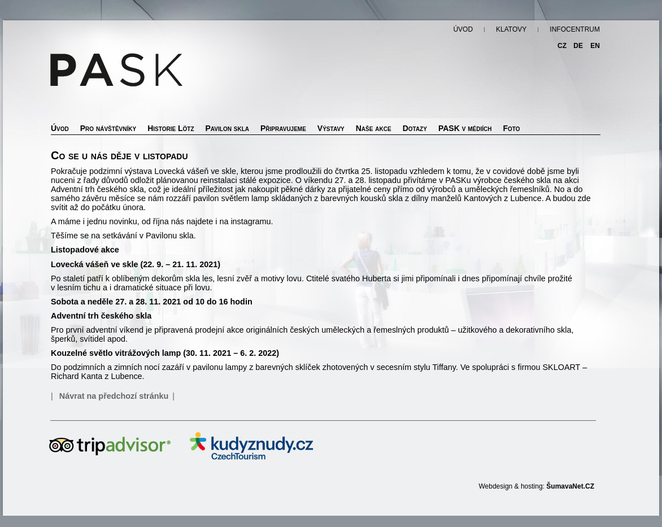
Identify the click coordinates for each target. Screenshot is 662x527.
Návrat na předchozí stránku (114, 395)
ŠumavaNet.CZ (570, 486)
